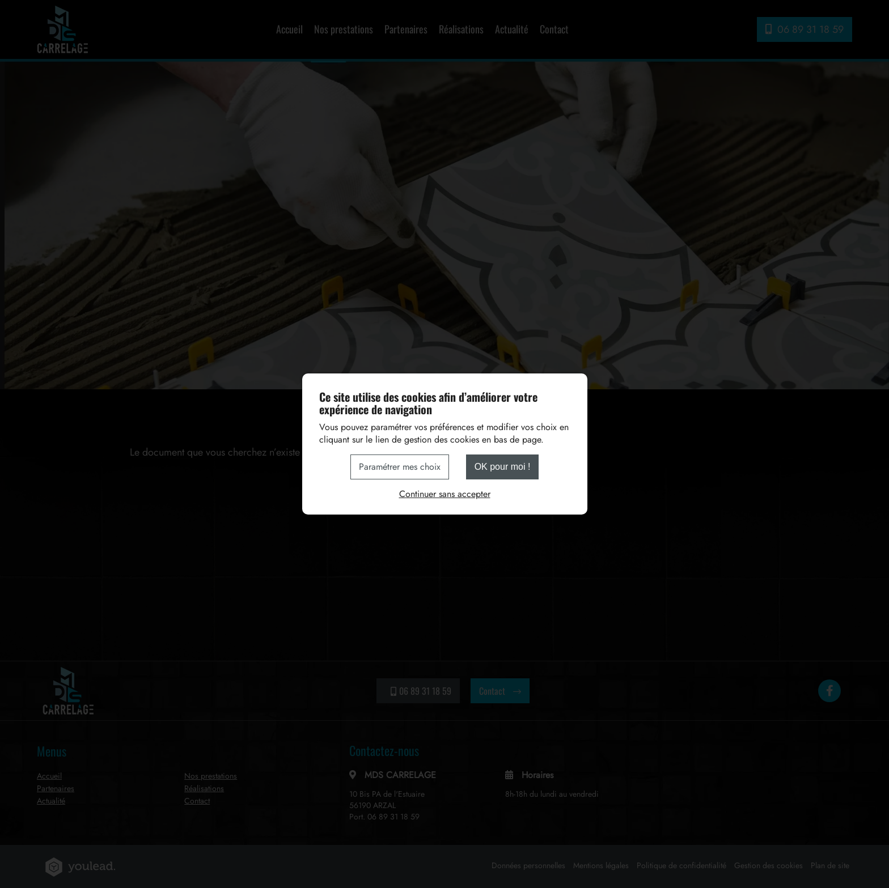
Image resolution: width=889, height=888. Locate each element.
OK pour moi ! (503, 466)
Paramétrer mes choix (400, 466)
